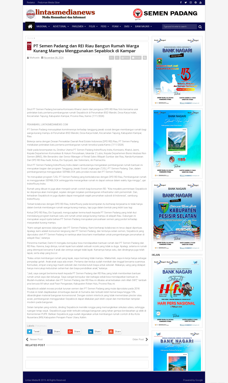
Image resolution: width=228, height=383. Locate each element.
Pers (103, 26)
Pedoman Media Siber (49, 2)
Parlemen (77, 26)
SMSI (126, 26)
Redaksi (31, 2)
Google (199, 380)
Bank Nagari (142, 26)
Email (136, 57)
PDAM (115, 26)
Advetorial (59, 26)
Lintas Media (31, 380)
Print (125, 57)
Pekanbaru (41, 325)
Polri (92, 26)
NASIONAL (42, 26)
